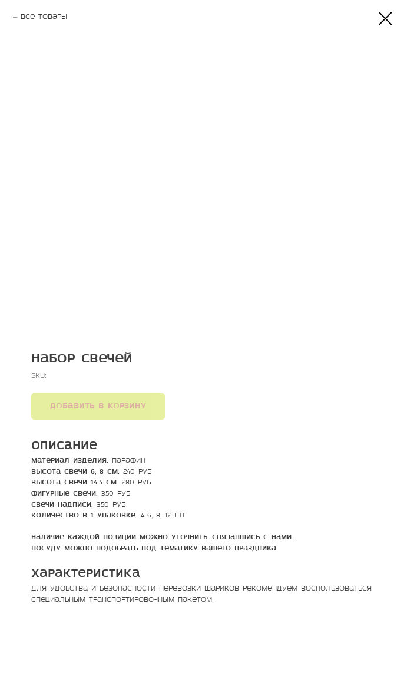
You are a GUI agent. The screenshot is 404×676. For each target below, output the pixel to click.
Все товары (44, 17)
